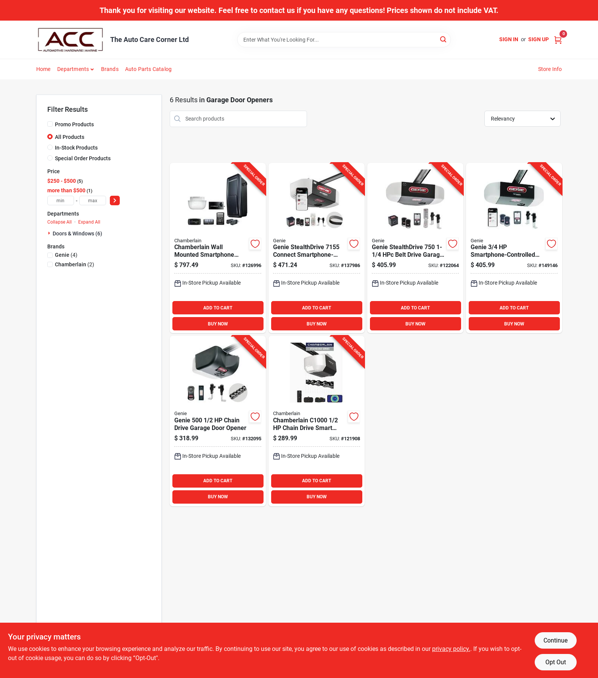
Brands (110, 69)
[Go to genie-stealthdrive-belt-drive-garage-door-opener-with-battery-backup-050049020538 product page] (415, 248)
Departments (73, 69)
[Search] (443, 39)
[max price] (92, 200)
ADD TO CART (217, 308)
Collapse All (59, 222)
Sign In (508, 39)
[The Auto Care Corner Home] (70, 39)
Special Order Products (83, 158)
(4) (66, 255)
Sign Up (538, 39)
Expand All (89, 222)
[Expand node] (49, 233)
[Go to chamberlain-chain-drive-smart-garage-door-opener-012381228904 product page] (316, 421)
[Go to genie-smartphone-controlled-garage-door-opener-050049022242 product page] (514, 248)
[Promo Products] (50, 124)
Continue (555, 640)
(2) (74, 264)
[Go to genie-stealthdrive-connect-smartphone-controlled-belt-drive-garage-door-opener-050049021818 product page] (316, 248)
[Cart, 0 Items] (558, 39)
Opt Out (555, 662)
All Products (69, 137)
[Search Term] (344, 39)
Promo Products (74, 124)
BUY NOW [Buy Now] (218, 324)
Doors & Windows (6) (77, 233)
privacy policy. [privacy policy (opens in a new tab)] (451, 648)
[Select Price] (115, 200)
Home (43, 69)
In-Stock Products (76, 148)
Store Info (550, 69)
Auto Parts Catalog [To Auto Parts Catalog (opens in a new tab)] (148, 69)
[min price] (60, 200)
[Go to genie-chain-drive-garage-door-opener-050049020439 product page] (218, 421)
